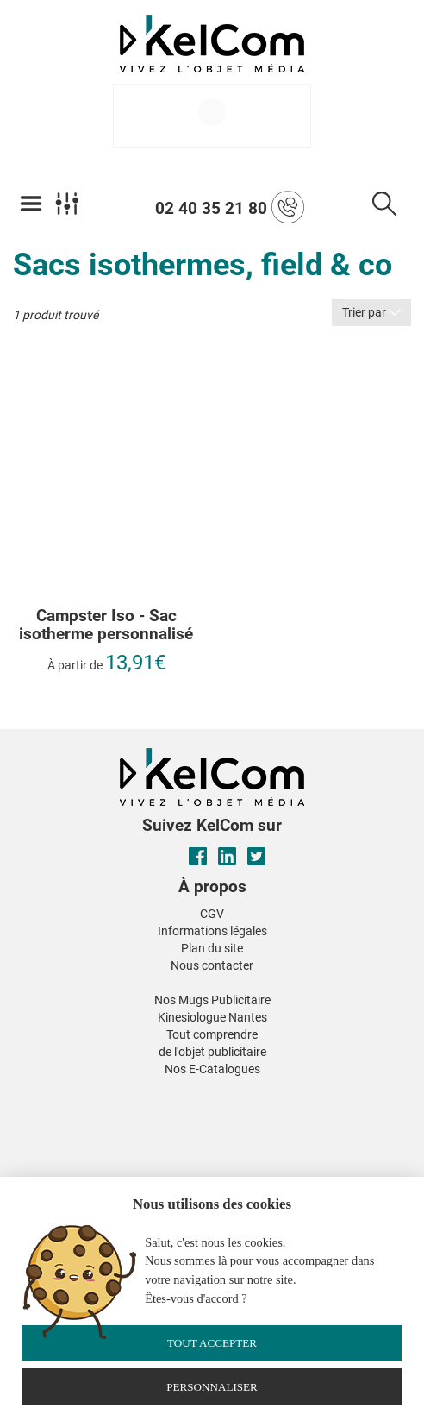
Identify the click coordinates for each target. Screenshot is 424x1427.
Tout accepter (212, 1342)
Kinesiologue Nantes (212, 1017)
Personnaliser (212, 1386)
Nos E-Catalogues (212, 1069)
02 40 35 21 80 (229, 207)
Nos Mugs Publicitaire (212, 1000)
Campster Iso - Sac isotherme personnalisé (106, 625)
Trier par (371, 312)
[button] (83, 1090)
